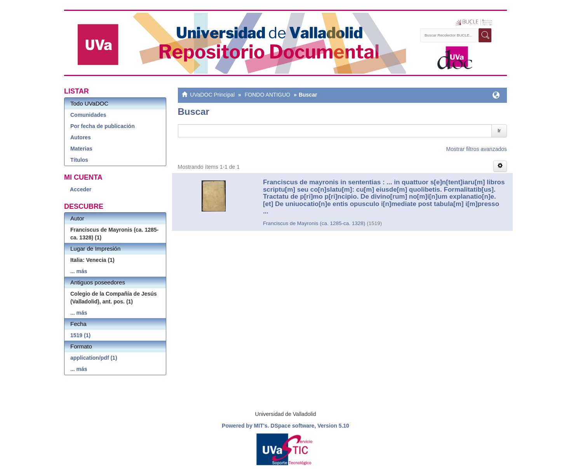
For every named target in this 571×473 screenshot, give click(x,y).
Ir (499, 130)
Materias (81, 149)
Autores (80, 137)
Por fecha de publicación (102, 126)
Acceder (80, 189)
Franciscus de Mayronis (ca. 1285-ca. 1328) (314, 223)
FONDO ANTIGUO (267, 95)
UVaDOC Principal (212, 95)
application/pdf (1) (93, 358)
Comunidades (88, 115)
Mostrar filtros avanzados (476, 149)
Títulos (79, 160)
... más (78, 271)
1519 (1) (80, 335)
